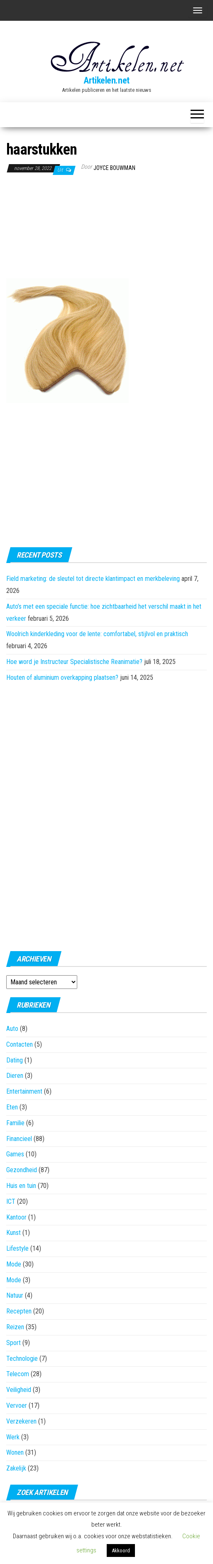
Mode (13, 1264)
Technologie (22, 1358)
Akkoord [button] (121, 1550)
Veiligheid (18, 1390)
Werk (13, 1437)
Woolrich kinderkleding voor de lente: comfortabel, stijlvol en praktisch (97, 634)
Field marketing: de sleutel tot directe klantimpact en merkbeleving (93, 579)
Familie (15, 1123)
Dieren (14, 1076)
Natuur (14, 1295)
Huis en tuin (21, 1186)
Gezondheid (21, 1170)
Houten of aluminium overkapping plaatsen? (62, 677)
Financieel (19, 1139)
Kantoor (16, 1217)
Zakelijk (16, 1468)
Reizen (15, 1327)
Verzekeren (21, 1421)
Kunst (13, 1233)
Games (15, 1154)
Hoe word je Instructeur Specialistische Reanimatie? (74, 662)
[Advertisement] (47, 228)
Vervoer (16, 1405)
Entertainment (24, 1091)
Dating (14, 1060)
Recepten (19, 1311)
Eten (12, 1107)
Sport (13, 1343)
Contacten (19, 1044)
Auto (12, 1029)
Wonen (15, 1452)
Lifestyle (17, 1248)
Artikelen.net (106, 80)
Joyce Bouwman (114, 168)
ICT (10, 1201)
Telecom (17, 1374)
